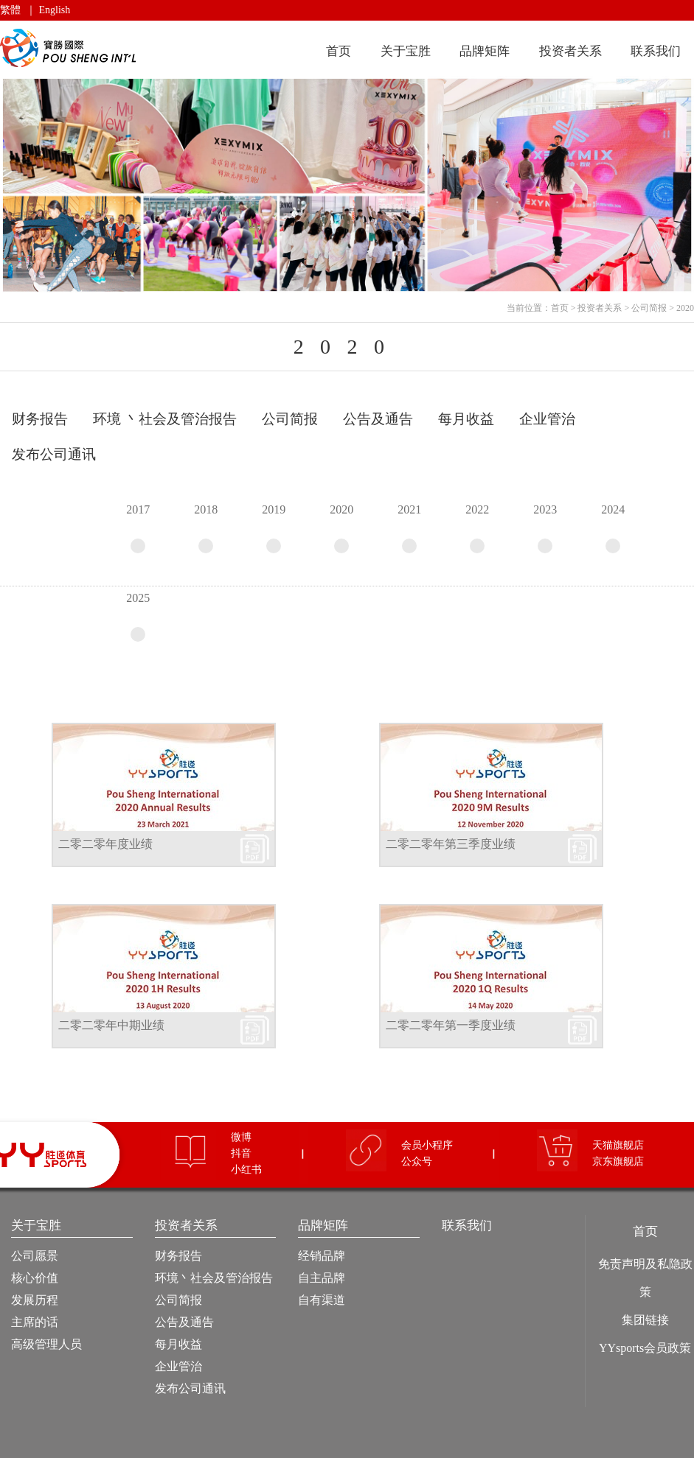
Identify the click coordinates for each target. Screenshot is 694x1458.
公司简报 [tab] (290, 419)
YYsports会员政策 (645, 1348)
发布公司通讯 (190, 1388)
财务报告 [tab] (40, 419)
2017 (138, 528)
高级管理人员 (46, 1344)
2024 (613, 528)
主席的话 (34, 1322)
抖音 (241, 1153)
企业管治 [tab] (547, 419)
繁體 (10, 9)
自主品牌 (321, 1278)
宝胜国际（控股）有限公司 (70, 48)
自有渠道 (321, 1300)
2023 (545, 528)
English (55, 9)
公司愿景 (34, 1256)
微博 (241, 1137)
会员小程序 (427, 1145)
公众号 (416, 1161)
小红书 (246, 1169)
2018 (206, 528)
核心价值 (34, 1278)
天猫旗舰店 (618, 1145)
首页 (338, 51)
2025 (138, 617)
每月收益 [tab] (466, 419)
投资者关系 (570, 51)
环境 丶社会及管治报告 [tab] (165, 419)
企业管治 (178, 1366)
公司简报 (649, 308)
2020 (685, 308)
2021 (409, 528)
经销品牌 (321, 1256)
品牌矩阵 (484, 51)
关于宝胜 (406, 51)
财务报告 (178, 1256)
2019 (273, 528)
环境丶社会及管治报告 (214, 1278)
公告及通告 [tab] (378, 419)
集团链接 (645, 1320)
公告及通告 (184, 1322)
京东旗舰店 (618, 1161)
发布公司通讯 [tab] (54, 454)
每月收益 (178, 1344)
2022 (477, 528)
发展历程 (34, 1300)
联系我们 (656, 51)
